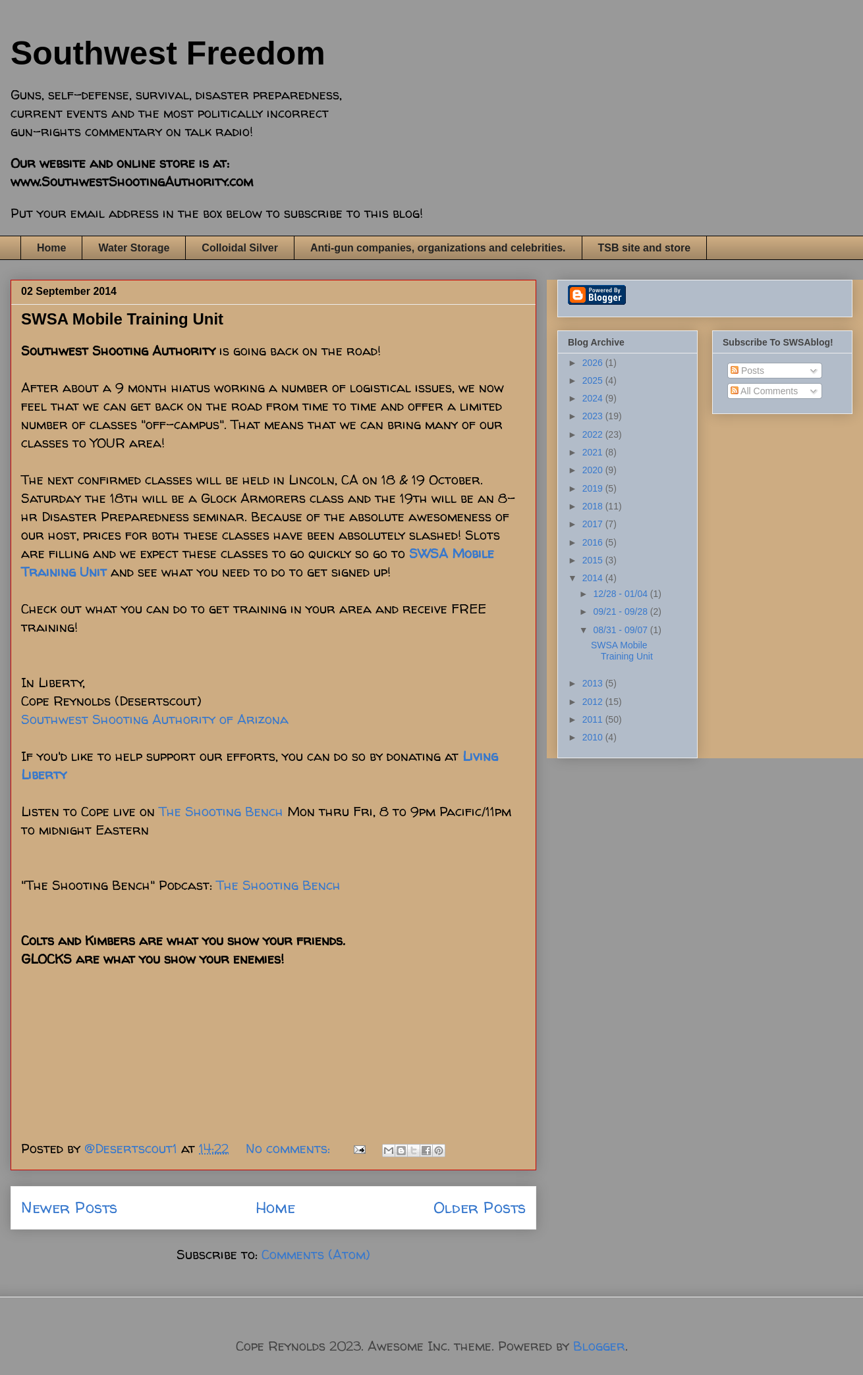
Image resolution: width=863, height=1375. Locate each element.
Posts (747, 370)
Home (51, 247)
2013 (593, 683)
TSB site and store (644, 247)
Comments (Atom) (316, 1254)
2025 (593, 380)
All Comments (764, 391)
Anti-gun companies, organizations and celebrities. (438, 247)
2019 (593, 488)
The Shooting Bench (221, 811)
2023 (593, 416)
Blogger (599, 1346)
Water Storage (133, 247)
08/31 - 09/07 (621, 630)
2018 (593, 506)
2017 (593, 524)
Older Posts (479, 1207)
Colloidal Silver (240, 247)
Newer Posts (69, 1207)
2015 (593, 560)
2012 (593, 701)
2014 (593, 578)
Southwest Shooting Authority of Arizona (155, 719)
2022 (593, 434)
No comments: (290, 1148)
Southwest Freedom (168, 53)
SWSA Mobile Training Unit (122, 319)
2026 (593, 362)
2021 (593, 452)
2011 (593, 719)
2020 (593, 470)
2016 (593, 542)
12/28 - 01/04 (621, 593)
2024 (593, 398)
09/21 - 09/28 (621, 611)
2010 (593, 737)
